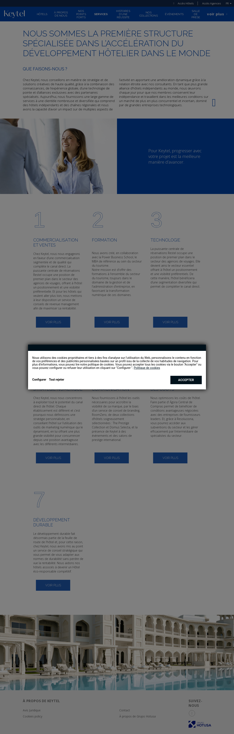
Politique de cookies (147, 368)
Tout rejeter (56, 379)
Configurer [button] (39, 379)
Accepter (186, 380)
